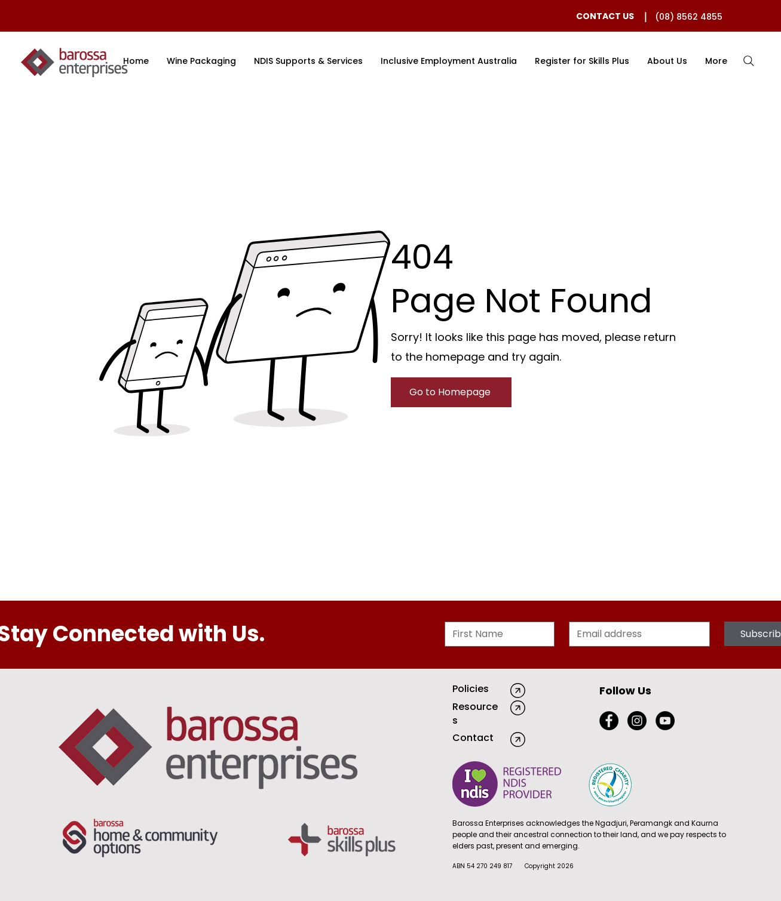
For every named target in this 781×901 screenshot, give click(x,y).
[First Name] (496, 634)
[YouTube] (665, 720)
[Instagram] (637, 720)
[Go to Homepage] (451, 392)
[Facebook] (608, 720)
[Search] (748, 60)
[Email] (635, 634)
